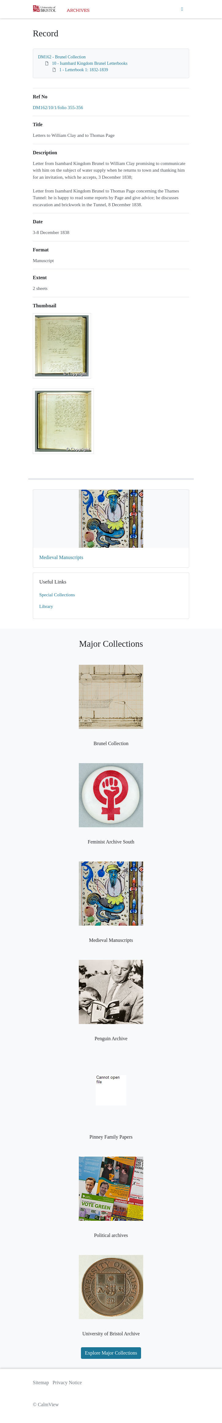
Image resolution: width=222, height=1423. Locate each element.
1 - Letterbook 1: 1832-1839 (83, 70)
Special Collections (57, 594)
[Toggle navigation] (182, 9)
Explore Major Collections (111, 1352)
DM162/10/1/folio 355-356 (58, 107)
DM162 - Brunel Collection (62, 57)
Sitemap (41, 1382)
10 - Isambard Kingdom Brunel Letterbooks (90, 63)
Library (46, 606)
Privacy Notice (67, 1382)
